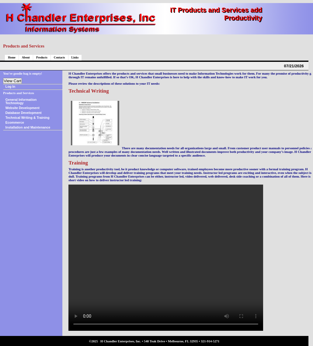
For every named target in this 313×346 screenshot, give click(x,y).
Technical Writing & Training (27, 117)
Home (12, 57)
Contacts (59, 57)
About (26, 57)
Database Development (23, 113)
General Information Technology (21, 101)
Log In (10, 86)
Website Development (22, 108)
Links (75, 57)
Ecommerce (14, 122)
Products (41, 57)
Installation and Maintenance (27, 127)
